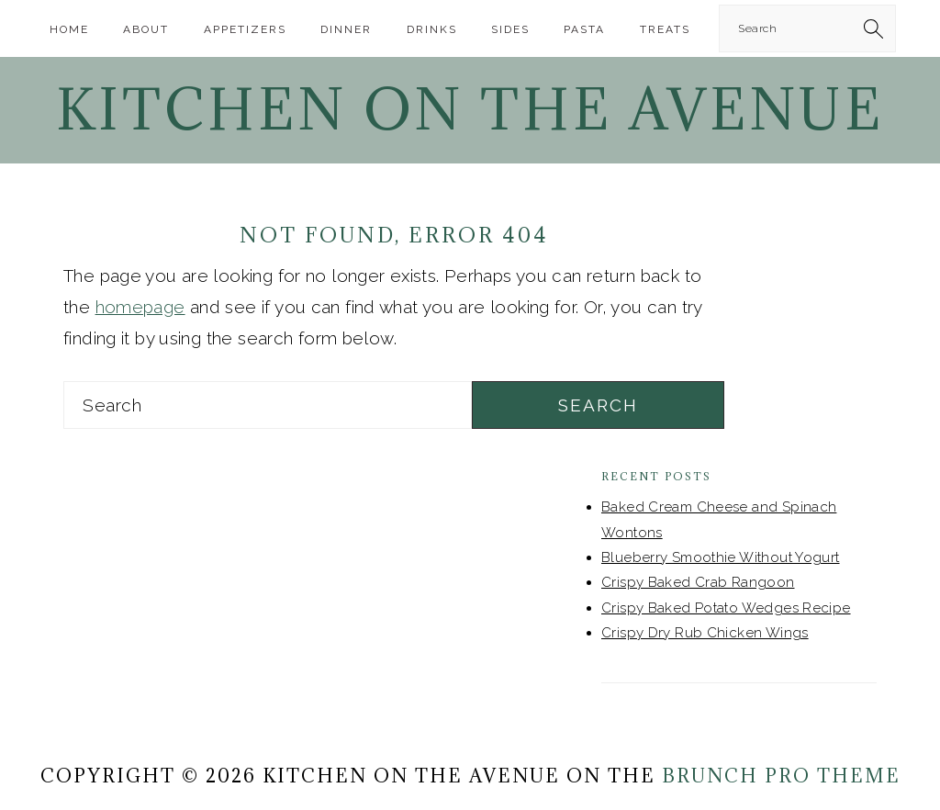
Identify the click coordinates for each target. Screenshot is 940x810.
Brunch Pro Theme (781, 776)
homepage (140, 307)
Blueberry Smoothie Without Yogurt (720, 557)
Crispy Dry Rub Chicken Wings (705, 632)
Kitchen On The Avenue (470, 109)
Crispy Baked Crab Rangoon (698, 582)
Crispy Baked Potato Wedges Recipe (726, 608)
